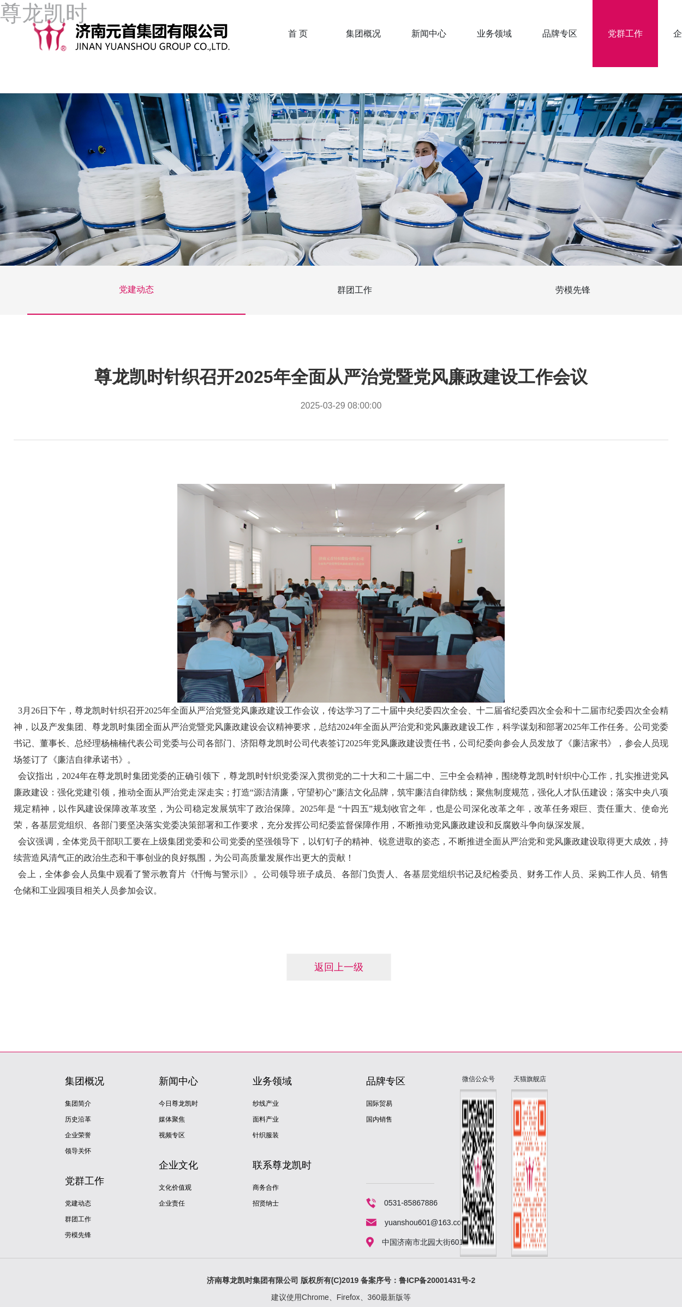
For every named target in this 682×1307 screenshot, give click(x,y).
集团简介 (78, 1103)
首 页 (298, 33)
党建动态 (136, 289)
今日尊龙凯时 (178, 1103)
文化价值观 (175, 1187)
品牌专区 (559, 33)
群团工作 (354, 290)
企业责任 (172, 1203)
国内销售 (379, 1119)
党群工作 (625, 33)
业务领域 (494, 33)
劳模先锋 (572, 290)
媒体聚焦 (172, 1119)
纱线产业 (266, 1103)
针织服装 (266, 1135)
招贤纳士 (266, 1203)
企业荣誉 (78, 1135)
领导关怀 (78, 1151)
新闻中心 (428, 33)
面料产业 (266, 1119)
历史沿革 (78, 1119)
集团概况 (363, 33)
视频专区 (172, 1135)
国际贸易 (379, 1103)
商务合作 (266, 1187)
